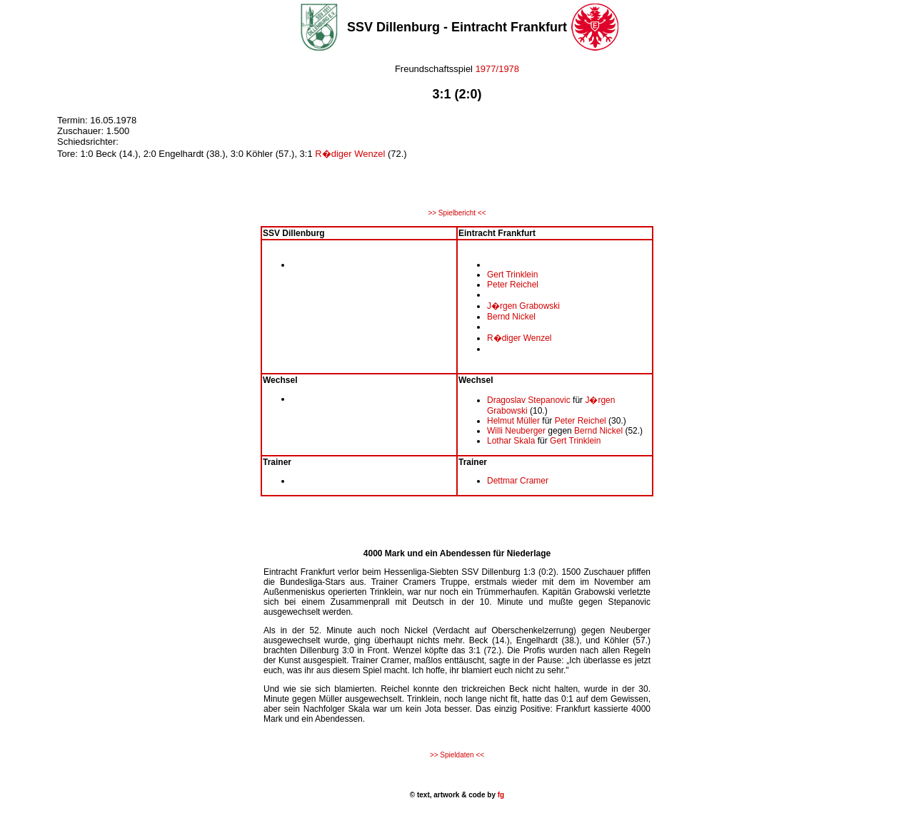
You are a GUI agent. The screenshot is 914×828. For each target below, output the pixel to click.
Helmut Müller (513, 421)
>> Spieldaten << (457, 755)
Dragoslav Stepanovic (529, 400)
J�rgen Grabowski (523, 306)
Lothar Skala (511, 441)
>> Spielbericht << (457, 213)
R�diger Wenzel (350, 153)
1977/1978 (496, 68)
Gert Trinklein (512, 275)
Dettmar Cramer (517, 481)
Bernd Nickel (511, 317)
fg (500, 795)
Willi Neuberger (516, 431)
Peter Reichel (512, 285)
